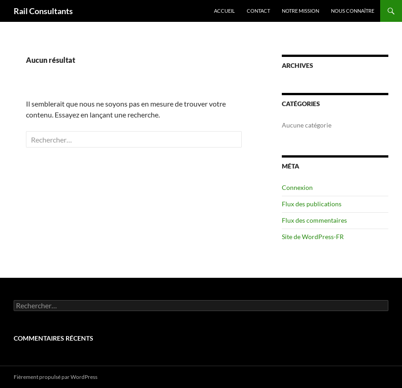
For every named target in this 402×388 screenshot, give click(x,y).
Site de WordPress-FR (313, 236)
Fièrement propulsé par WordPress (55, 376)
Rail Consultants (43, 11)
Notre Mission (300, 11)
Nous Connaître (352, 11)
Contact (258, 11)
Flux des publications (311, 204)
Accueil (224, 11)
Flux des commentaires (314, 220)
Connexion (297, 187)
